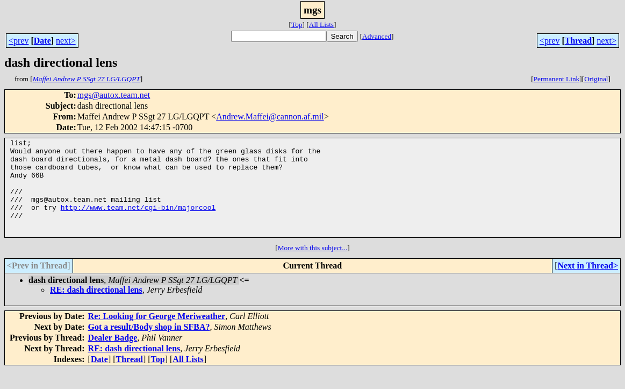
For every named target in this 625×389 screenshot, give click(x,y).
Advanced (376, 36)
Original (596, 79)
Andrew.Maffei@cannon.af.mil (270, 116)
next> (66, 40)
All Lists (321, 24)
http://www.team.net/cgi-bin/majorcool (138, 222)
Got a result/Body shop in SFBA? (149, 346)
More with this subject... (313, 267)
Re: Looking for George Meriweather (157, 335)
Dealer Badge (113, 357)
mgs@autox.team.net (113, 95)
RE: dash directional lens (96, 309)
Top (297, 24)
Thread (578, 40)
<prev (18, 40)
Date (42, 40)
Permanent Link (557, 79)
